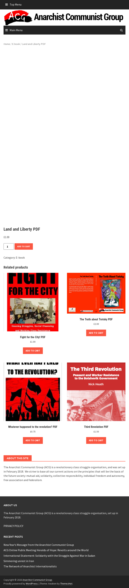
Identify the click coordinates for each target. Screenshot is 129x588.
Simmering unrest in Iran (19, 561)
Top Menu (16, 4)
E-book (16, 44)
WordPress (32, 583)
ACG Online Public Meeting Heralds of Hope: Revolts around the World (46, 550)
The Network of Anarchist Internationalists (30, 566)
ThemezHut (66, 583)
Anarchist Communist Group (37, 579)
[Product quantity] (9, 246)
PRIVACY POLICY (13, 526)
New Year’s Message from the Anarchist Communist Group (39, 545)
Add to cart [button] (33, 350)
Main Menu (16, 30)
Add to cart (23, 246)
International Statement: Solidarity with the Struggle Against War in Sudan (49, 555)
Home (7, 44)
